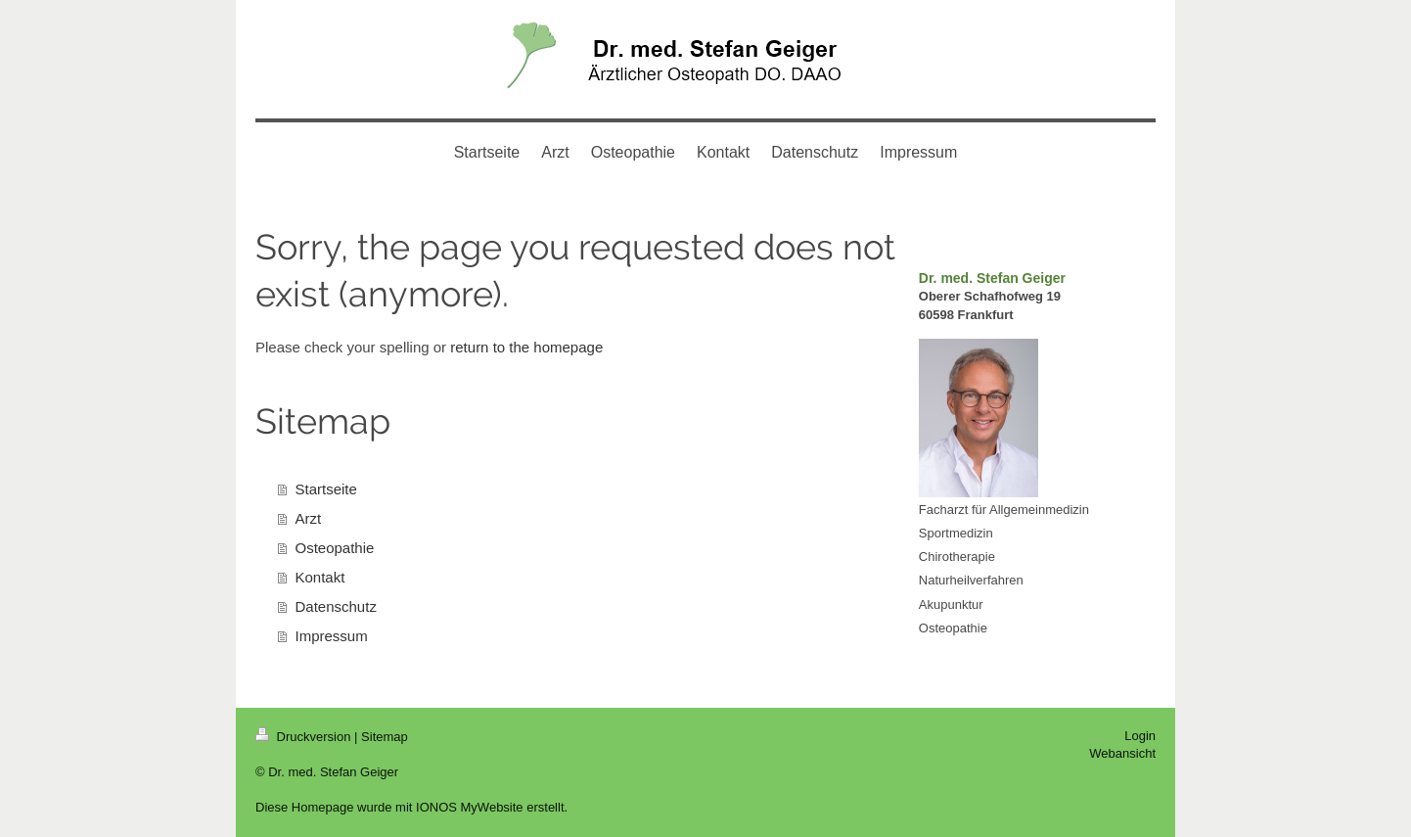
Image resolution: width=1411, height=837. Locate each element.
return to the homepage (526, 347)
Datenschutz (336, 606)
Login (1140, 735)
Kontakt (320, 577)
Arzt (309, 518)
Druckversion (304, 736)
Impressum (332, 636)
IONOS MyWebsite (469, 807)
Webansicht (1122, 753)
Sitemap (384, 736)
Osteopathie (335, 547)
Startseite (326, 489)
